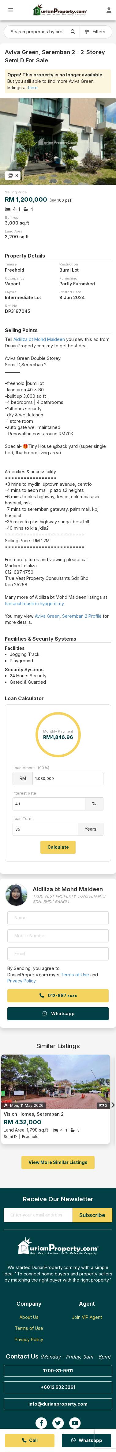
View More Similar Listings (58, 1162)
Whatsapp (58, 1013)
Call (29, 1440)
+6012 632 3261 (58, 1387)
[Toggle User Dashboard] (108, 10)
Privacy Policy (21, 980)
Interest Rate (24, 793)
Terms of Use (75, 974)
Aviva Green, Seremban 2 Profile (68, 616)
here (33, 87)
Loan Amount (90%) (31, 768)
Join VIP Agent (87, 1317)
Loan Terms (24, 818)
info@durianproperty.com (58, 1403)
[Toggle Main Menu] (11, 10)
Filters (95, 31)
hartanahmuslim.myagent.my (34, 603)
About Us (29, 1317)
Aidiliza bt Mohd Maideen (39, 339)
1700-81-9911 (58, 1370)
